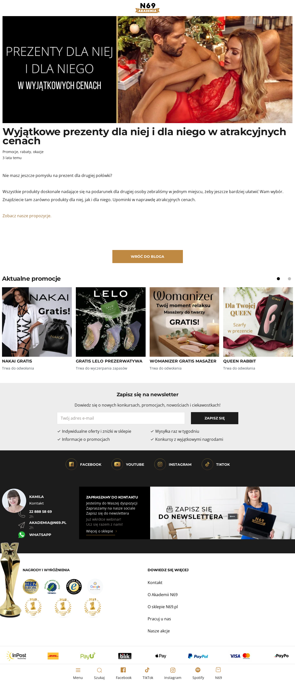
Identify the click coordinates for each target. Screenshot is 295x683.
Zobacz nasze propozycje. (27, 216)
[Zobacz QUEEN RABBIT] (258, 322)
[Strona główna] (147, 8)
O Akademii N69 (163, 594)
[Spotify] (198, 673)
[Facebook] (123, 673)
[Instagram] (173, 673)
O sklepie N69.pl (163, 606)
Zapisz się (215, 418)
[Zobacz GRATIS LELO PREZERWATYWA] (111, 322)
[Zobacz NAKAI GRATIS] (37, 322)
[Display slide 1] (278, 278)
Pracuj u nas (159, 619)
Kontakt (155, 582)
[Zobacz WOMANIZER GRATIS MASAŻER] (184, 322)
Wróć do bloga (147, 256)
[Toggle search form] (99, 673)
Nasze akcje (159, 631)
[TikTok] (148, 673)
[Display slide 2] (289, 278)
